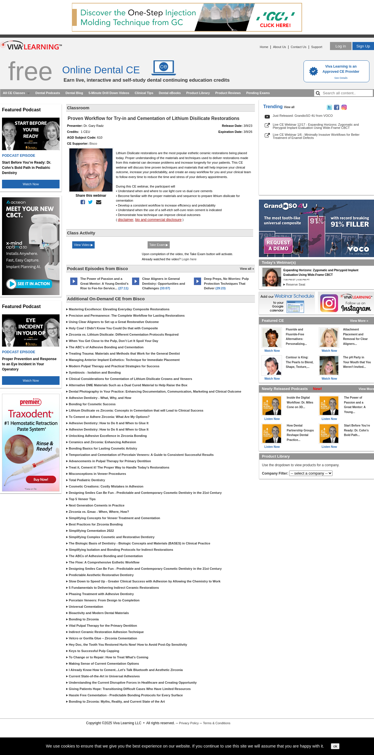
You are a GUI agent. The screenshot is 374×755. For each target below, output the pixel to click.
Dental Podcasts (47, 93)
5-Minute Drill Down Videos (109, 93)
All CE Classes (14, 93)
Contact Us (298, 47)
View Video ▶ (83, 244)
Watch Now (31, 184)
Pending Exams (258, 93)
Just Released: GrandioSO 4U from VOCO (303, 115)
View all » (247, 268)
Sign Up (363, 46)
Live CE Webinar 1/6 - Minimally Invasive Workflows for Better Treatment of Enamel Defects (316, 136)
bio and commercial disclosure (158, 220)
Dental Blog (74, 93)
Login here (189, 259)
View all (289, 107)
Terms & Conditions (216, 723)
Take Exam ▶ (158, 244)
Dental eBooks (170, 93)
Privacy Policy (189, 723)
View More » (359, 320)
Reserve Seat (295, 284)
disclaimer (125, 220)
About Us (279, 47)
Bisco (93, 143)
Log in (340, 46)
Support (316, 47)
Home (264, 47)
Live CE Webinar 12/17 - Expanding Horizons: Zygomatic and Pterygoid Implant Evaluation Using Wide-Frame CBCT (316, 126)
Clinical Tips (144, 93)
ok (335, 746)
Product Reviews (228, 93)
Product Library (198, 93)
